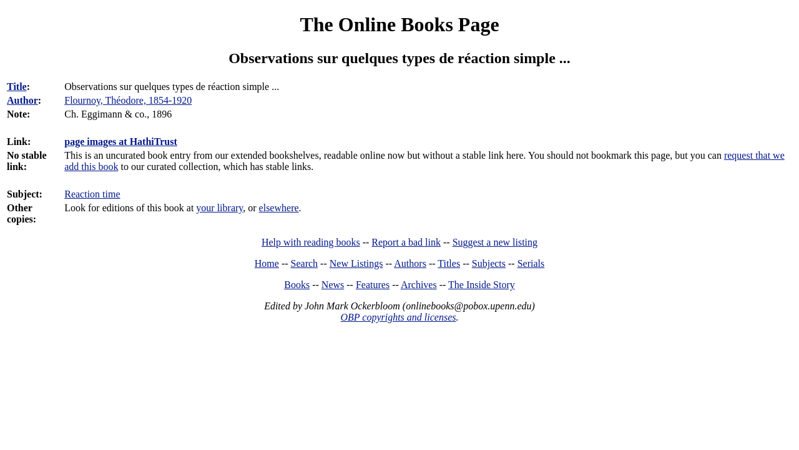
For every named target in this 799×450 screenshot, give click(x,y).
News (332, 284)
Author (22, 100)
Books (297, 284)
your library (219, 207)
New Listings (356, 263)
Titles (449, 263)
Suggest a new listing (495, 242)
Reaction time (92, 194)
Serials (531, 263)
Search (304, 263)
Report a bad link (406, 242)
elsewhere (279, 207)
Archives (419, 284)
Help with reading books (311, 242)
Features (373, 284)
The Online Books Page (399, 24)
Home (267, 263)
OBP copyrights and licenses (398, 317)
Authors (410, 263)
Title (17, 86)
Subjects (489, 263)
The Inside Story (481, 284)
